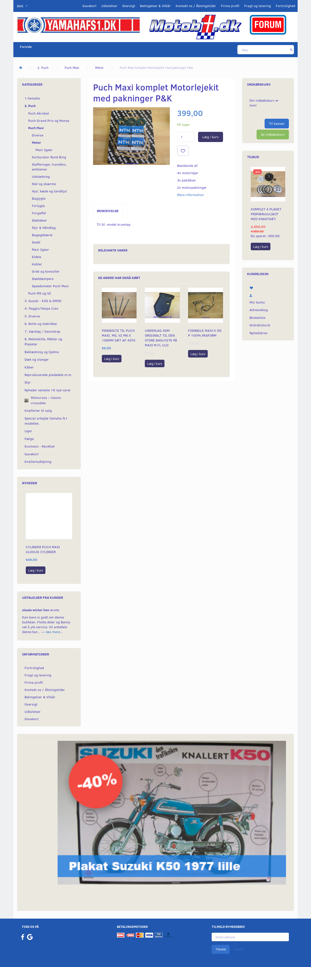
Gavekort (89, 5)
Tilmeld (221, 949)
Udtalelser (109, 5)
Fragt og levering (257, 5)
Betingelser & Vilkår (155, 5)
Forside (26, 46)
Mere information (190, 194)
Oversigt (128, 5)
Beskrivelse (108, 210)
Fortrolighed (285, 5)
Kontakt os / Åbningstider (196, 5)
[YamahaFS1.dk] (78, 24)
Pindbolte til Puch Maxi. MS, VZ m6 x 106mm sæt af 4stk (119, 335)
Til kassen (277, 123)
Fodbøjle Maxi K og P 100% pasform (205, 333)
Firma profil (230, 5)
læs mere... (54, 631)
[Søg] (291, 49)
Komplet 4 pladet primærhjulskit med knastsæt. (266, 214)
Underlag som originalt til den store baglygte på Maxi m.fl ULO (161, 337)
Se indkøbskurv (273, 134)
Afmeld (239, 949)
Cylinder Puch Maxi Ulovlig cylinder (43, 549)
